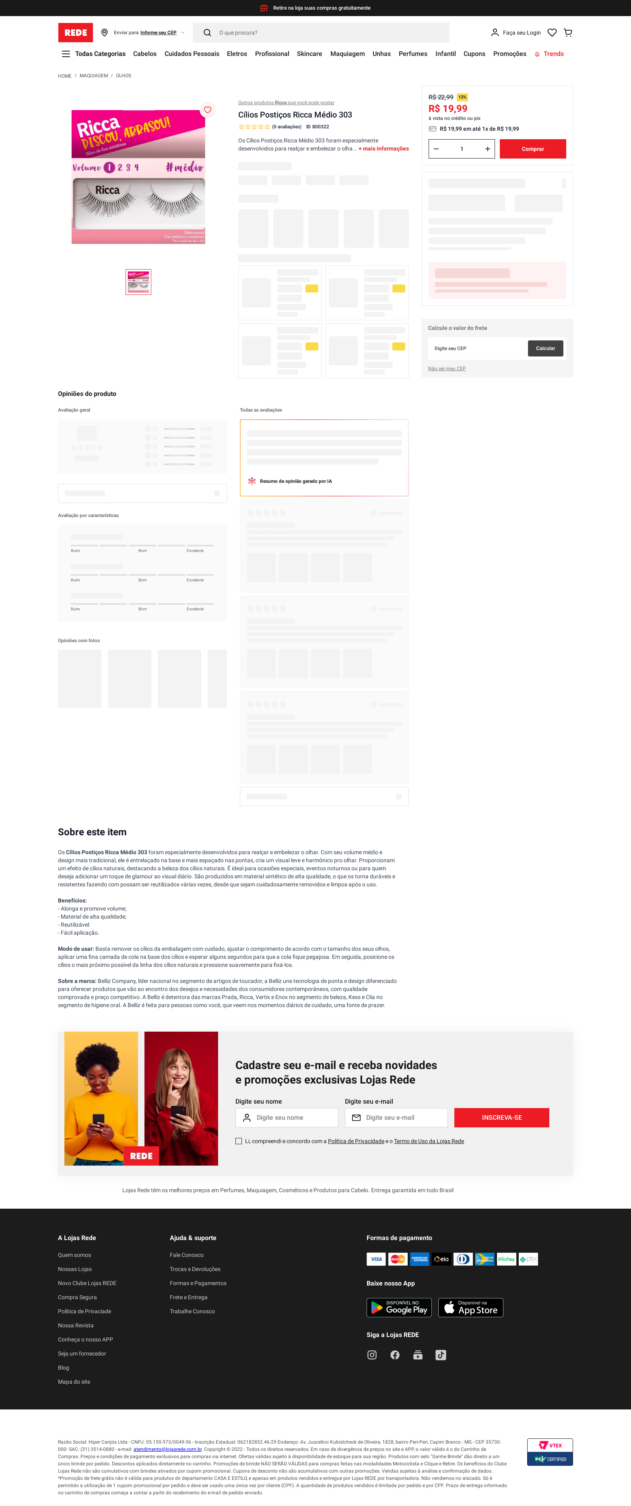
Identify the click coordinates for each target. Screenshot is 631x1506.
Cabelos (145, 54)
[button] (143, 32)
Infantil (447, 54)
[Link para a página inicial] (65, 75)
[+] (488, 148)
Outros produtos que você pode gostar (286, 102)
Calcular (545, 348)
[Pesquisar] (321, 33)
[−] (436, 148)
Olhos (123, 75)
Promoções (511, 54)
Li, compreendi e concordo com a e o (354, 1141)
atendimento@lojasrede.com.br (168, 1449)
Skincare (311, 54)
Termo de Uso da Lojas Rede (429, 1141)
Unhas (383, 54)
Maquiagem (349, 54)
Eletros (238, 54)
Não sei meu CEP (447, 368)
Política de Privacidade (356, 1141)
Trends (551, 54)
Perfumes (414, 54)
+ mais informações (384, 148)
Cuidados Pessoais (192, 54)
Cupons (476, 54)
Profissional (273, 54)
